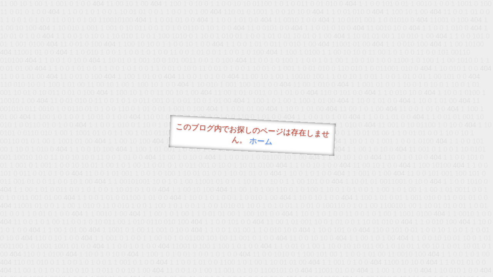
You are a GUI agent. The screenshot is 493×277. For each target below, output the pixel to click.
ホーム (261, 141)
